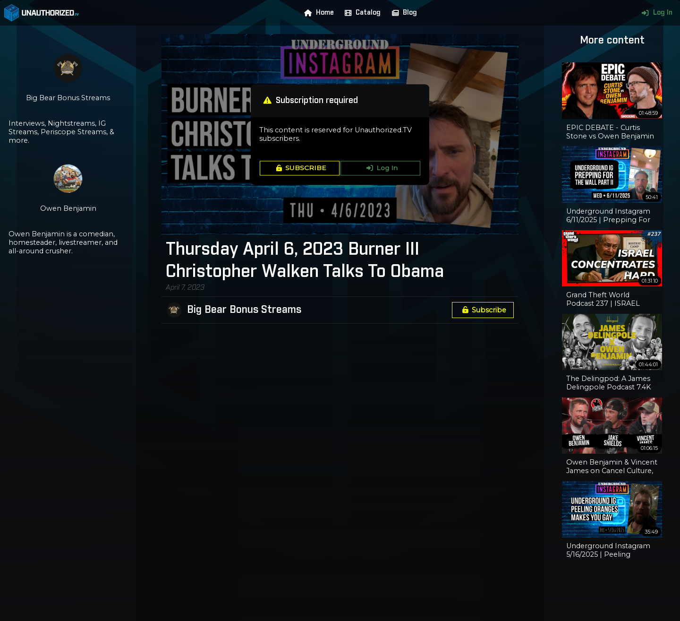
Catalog (360, 12)
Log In (655, 12)
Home (316, 12)
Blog (402, 12)
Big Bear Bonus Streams (244, 310)
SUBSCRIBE (299, 168)
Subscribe (482, 310)
